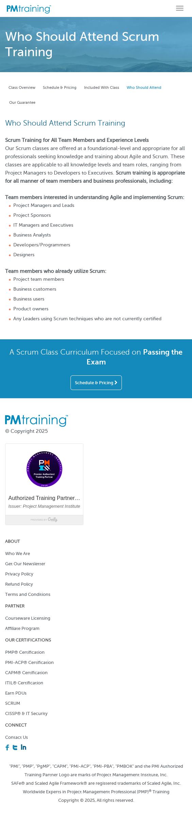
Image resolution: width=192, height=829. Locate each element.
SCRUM (12, 703)
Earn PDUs (16, 693)
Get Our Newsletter (25, 563)
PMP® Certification (25, 652)
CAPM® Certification (26, 672)
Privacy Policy (19, 573)
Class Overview (22, 87)
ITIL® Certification (24, 682)
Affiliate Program (22, 628)
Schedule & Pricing (60, 87)
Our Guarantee (22, 102)
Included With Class (101, 87)
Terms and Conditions (27, 594)
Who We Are (17, 553)
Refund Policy (19, 584)
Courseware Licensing (27, 618)
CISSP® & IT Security (26, 713)
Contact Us (16, 737)
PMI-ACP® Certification (29, 662)
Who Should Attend (144, 87)
